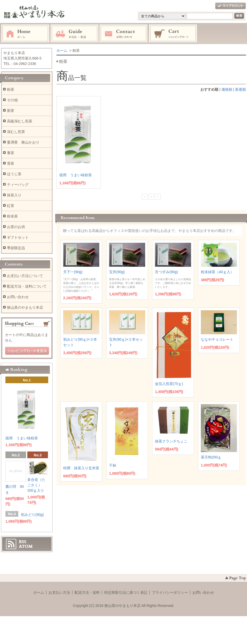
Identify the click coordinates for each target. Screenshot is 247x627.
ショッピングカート (173, 33)
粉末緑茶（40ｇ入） (217, 272)
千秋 (112, 465)
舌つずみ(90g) (166, 272)
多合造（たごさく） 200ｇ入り (36, 485)
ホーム (25, 33)
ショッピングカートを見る (27, 351)
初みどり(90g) (32, 515)
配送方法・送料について (27, 286)
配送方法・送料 (87, 592)
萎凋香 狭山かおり (23, 142)
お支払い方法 (59, 592)
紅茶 (10, 206)
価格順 (226, 89)
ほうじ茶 (14, 174)
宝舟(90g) (117, 272)
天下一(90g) (73, 272)
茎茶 (10, 163)
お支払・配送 (74, 33)
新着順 (240, 89)
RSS (22, 541)
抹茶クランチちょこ (171, 441)
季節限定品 (16, 248)
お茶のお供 (16, 227)
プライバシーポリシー (170, 592)
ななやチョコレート (217, 339)
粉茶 (10, 89)
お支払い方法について (25, 276)
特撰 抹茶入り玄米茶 (81, 468)
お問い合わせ (124, 33)
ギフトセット (18, 237)
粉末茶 (12, 216)
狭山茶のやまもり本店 (25, 307)
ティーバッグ (18, 184)
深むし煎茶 (16, 132)
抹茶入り (14, 195)
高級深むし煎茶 (19, 121)
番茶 (10, 153)
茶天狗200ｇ (211, 457)
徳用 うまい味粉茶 (75, 175)
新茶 (10, 110)
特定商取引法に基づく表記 (125, 592)
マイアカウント (230, 6)
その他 (12, 100)
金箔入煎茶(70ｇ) (169, 384)
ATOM (26, 546)
